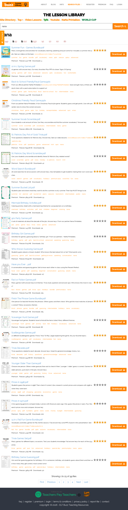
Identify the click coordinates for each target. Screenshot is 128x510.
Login (48, 501)
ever (18, 271)
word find (65, 179)
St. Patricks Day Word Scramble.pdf (28, 153)
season (61, 57)
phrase (19, 308)
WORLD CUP (89, 19)
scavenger (15, 324)
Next (78, 482)
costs (47, 411)
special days (41, 467)
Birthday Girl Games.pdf (23, 233)
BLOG (53, 4)
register (28, 501)
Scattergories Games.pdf (23, 332)
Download (118, 54)
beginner (54, 209)
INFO (62, 4)
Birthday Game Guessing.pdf (25, 457)
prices (13, 392)
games (19, 73)
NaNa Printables (71, 19)
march (58, 160)
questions (31, 144)
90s (12, 225)
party (17, 225)
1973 (19, 411)
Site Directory (8, 19)
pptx (55, 57)
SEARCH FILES (75, 4)
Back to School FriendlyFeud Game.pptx (30, 82)
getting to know (47, 255)
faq (20, 501)
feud (39, 91)
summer (14, 57)
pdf (36, 57)
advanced (74, 57)
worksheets (72, 73)
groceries (38, 392)
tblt (48, 324)
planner (25, 194)
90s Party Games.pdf (21, 218)
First (42, 482)
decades (20, 354)
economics (47, 392)
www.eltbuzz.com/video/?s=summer (48, 54)
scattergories (16, 339)
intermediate (63, 91)
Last (86, 482)
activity (38, 324)
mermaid (14, 209)
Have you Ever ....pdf (21, 264)
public (78, 194)
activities (30, 209)
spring (13, 73)
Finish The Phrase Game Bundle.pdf (28, 298)
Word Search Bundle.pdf (23, 169)
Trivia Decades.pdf (20, 348)
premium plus (56, 179)
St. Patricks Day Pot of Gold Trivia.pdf (29, 134)
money (53, 411)
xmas (74, 110)
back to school (48, 91)
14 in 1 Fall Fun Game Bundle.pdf (27, 419)
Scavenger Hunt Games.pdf (24, 317)
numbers (29, 411)
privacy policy (80, 501)
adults (68, 271)
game (25, 57)
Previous (51, 482)
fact (12, 289)
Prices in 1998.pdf (19, 382)
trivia (20, 144)
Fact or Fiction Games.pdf (23, 280)
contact (105, 501)
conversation (67, 255)
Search (120, 26)
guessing (65, 240)
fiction (18, 289)
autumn (43, 429)
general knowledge (50, 354)
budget (59, 411)
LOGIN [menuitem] (119, 4)
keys (28, 225)
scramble (27, 126)
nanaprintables (51, 110)
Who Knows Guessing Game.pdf (27, 249)
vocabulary (43, 57)
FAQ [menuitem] (111, 4)
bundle (31, 57)
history (30, 354)
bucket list (37, 194)
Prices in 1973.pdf (19, 401)
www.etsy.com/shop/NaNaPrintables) (55, 85)
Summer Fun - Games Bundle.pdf (27, 47)
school (13, 91)
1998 (19, 392)
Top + (20, 19)
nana (50, 57)
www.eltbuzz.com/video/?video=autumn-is (27, 426)
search (19, 179)
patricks (14, 144)
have (13, 271)
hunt (22, 324)
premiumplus (61, 289)
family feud (32, 91)
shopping (29, 392)
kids (40, 209)
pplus (67, 57)
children (46, 209)
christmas (15, 110)
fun (20, 57)
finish (13, 308)
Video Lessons (33, 19)
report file (94, 501)
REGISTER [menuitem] (90, 4)
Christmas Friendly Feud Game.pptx (28, 100)
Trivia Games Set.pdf (21, 438)
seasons (45, 73)
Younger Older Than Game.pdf (26, 363)
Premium (39, 501)
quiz (68, 110)
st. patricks (51, 160)
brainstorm (60, 194)
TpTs (46, 19)
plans (45, 194)
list (20, 194)
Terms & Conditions (62, 501)
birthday (23, 209)
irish (52, 144)
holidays (46, 179)
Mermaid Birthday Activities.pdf (26, 203)
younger (14, 373)
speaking (57, 240)
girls (30, 240)
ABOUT (44, 4)
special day (56, 448)
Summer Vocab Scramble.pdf (25, 119)
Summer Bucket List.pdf (23, 187)
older (21, 373)
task (44, 324)
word (21, 126)
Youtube (55, 19)
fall (12, 429)
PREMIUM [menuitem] (102, 4)
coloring (62, 209)
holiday (42, 110)
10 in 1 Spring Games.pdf (23, 66)
